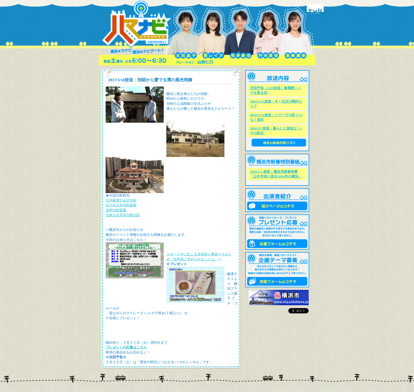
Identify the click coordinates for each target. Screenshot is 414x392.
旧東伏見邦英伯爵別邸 (123, 215)
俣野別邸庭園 (116, 210)
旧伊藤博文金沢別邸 (121, 200)
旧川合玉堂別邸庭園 (121, 205)
